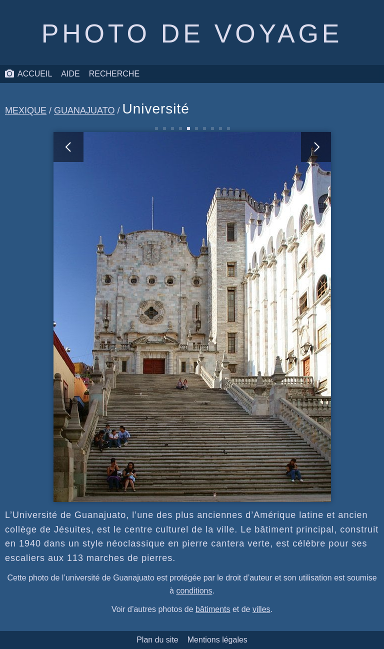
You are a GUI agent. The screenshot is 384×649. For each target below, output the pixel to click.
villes (261, 609)
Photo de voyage (192, 33)
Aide (70, 74)
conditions (194, 590)
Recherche (114, 74)
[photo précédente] (123, 317)
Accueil (28, 74)
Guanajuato (84, 111)
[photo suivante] (261, 317)
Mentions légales (218, 640)
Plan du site (157, 640)
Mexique (25, 111)
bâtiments (213, 609)
